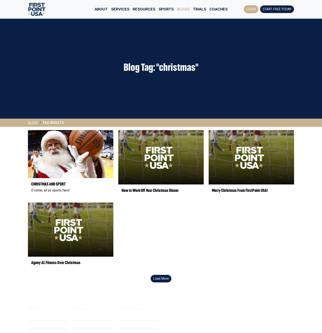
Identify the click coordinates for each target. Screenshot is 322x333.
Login (251, 9)
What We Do (37, 316)
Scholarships (82, 316)
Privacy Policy (128, 324)
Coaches (218, 9)
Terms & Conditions (132, 316)
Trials (199, 9)
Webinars (80, 324)
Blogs (183, 9)
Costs (32, 324)
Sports (166, 9)
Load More (161, 278)
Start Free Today (277, 9)
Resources (144, 9)
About (101, 9)
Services (120, 9)
